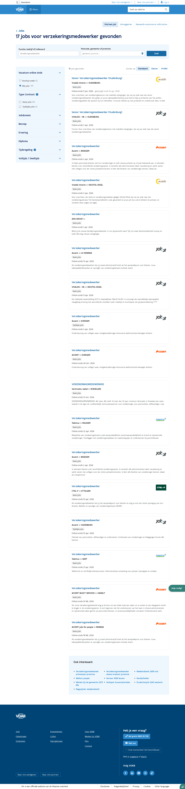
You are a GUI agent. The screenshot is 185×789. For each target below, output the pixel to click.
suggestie (134, 756)
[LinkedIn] (132, 773)
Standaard (143, 68)
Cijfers (53, 736)
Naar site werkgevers (121, 2)
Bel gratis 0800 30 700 (138, 736)
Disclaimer (105, 786)
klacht (144, 756)
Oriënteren (20, 741)
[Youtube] (138, 773)
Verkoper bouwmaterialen (118, 682)
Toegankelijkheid (121, 786)
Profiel (164, 68)
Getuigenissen (56, 741)
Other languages (162, 786)
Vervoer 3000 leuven (115, 678)
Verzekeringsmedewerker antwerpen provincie (87, 672)
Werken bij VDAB (92, 736)
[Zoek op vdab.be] (148, 9)
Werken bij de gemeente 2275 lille (89, 683)
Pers (86, 741)
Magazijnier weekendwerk (87, 689)
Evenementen (56, 731)
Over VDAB (89, 731)
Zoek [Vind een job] (156, 53)
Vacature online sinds (40, 72)
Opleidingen (21, 736)
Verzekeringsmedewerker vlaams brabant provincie (117, 672)
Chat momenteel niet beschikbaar (144, 750)
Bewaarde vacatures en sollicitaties (151, 24)
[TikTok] (152, 773)
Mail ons (132, 743)
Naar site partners (145, 2)
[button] (177, 588)
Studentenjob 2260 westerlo (150, 682)
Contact (88, 746)
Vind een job (110, 24)
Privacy (136, 786)
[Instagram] (145, 773)
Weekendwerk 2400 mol (147, 671)
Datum (154, 68)
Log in (166, 2)
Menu (35, 9)
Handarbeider (143, 678)
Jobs (20, 31)
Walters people (83, 678)
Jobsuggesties (126, 24)
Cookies (147, 786)
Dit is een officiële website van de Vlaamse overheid (44, 786)
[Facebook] (125, 773)
